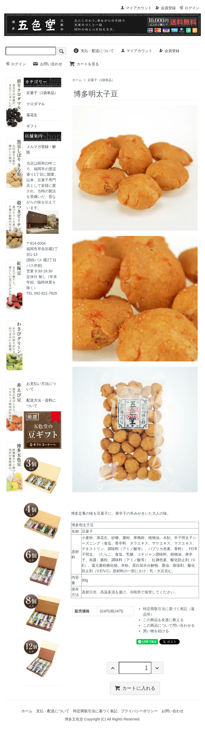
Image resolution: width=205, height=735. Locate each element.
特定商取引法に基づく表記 (95, 711)
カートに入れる (135, 688)
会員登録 (165, 8)
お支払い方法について (41, 386)
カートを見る (84, 64)
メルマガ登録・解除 (41, 149)
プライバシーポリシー (139, 711)
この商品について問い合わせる (169, 625)
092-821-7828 (45, 293)
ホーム (77, 80)
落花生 (31, 115)
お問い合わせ (47, 64)
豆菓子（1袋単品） (101, 80)
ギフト (31, 126)
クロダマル (35, 104)
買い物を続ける (156, 631)
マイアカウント (136, 8)
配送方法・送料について (41, 403)
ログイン (189, 8)
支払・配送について (93, 51)
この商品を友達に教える (163, 620)
